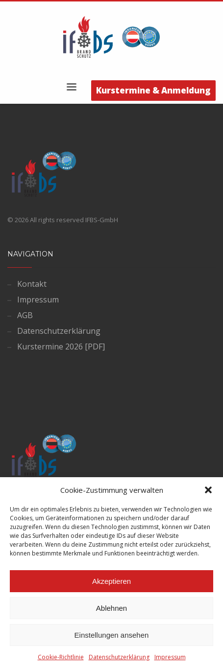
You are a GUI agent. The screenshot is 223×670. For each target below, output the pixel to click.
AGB (25, 315)
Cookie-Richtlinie (61, 657)
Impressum (170, 657)
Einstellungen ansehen (111, 635)
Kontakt (32, 283)
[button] (208, 490)
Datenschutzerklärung (119, 657)
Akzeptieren (111, 581)
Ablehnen (111, 608)
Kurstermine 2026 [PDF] (61, 346)
